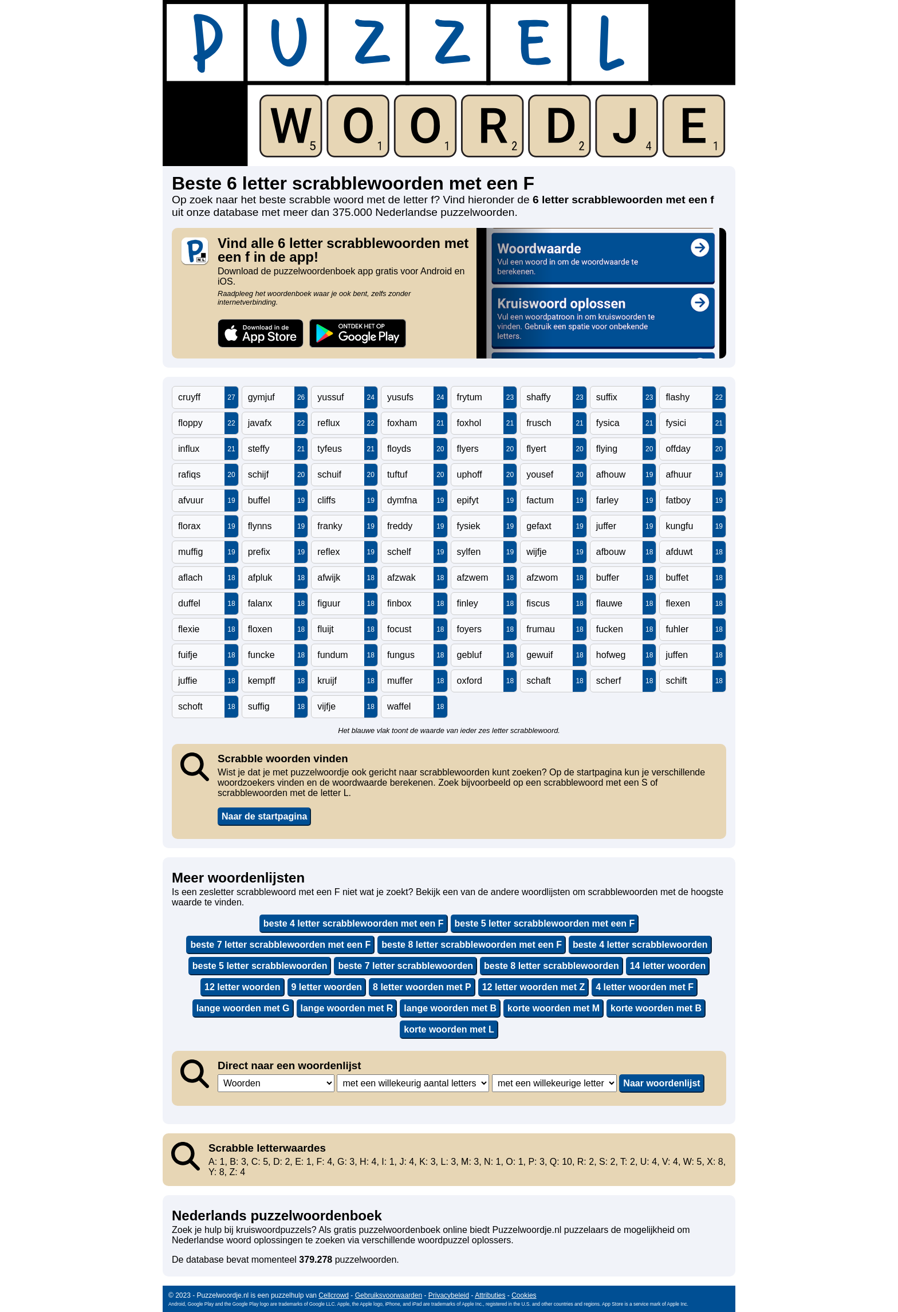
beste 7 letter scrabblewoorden (405, 966)
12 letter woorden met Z (533, 987)
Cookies (523, 1295)
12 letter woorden (242, 987)
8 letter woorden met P (422, 987)
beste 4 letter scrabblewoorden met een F (353, 923)
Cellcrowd (333, 1295)
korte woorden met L (449, 1029)
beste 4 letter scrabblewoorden (640, 944)
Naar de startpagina (264, 816)
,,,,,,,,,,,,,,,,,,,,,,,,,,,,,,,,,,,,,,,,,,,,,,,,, (413, 1083)
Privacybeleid (448, 1295)
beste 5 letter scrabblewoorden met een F (545, 923)
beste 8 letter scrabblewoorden (551, 966)
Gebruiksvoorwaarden (388, 1295)
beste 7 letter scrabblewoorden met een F (280, 944)
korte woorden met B (656, 1008)
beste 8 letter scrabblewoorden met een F (471, 944)
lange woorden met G (243, 1008)
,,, (276, 1083)
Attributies (490, 1295)
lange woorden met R (347, 1008)
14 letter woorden (668, 966)
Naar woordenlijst (661, 1083)
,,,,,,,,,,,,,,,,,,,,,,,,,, (554, 1083)
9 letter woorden (327, 987)
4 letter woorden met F (645, 987)
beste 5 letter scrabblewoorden (260, 966)
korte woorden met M (553, 1008)
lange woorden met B (450, 1008)
